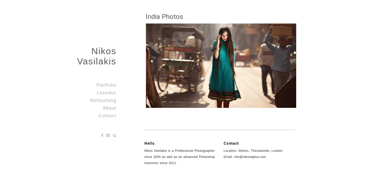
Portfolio (106, 85)
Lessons (106, 92)
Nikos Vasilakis (96, 56)
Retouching (103, 100)
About (109, 108)
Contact (107, 115)
